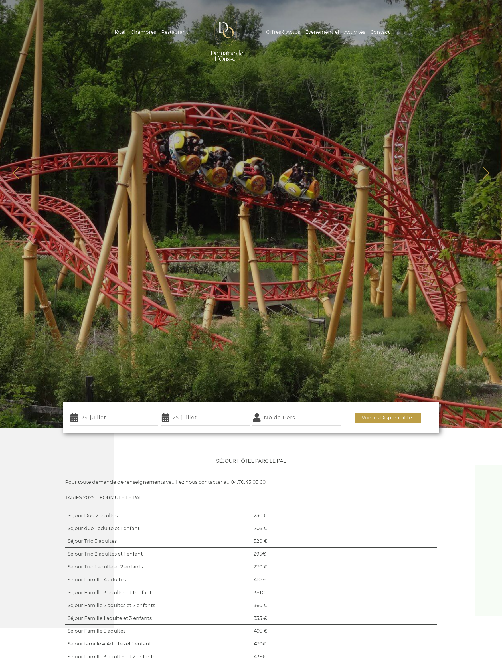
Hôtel (119, 32)
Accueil (220, 233)
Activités (354, 32)
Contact (380, 32)
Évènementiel (322, 32)
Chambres (143, 32)
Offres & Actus (283, 32)
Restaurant (174, 32)
